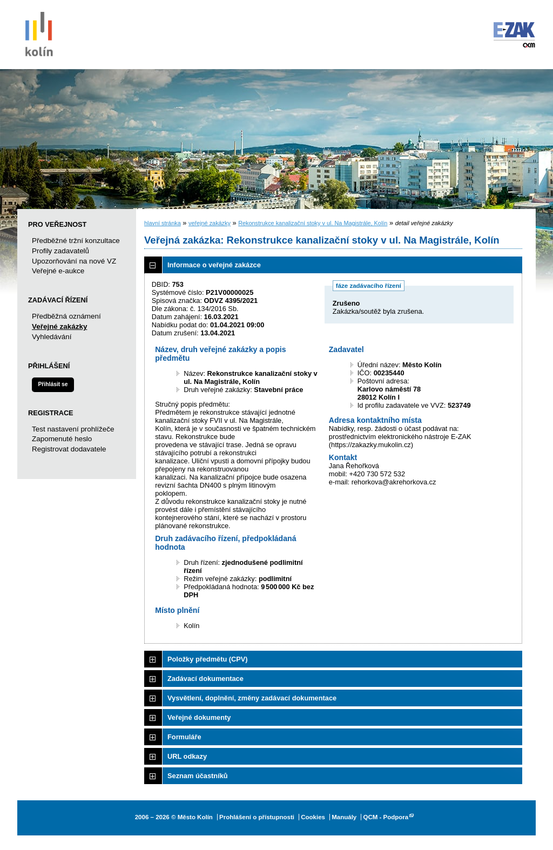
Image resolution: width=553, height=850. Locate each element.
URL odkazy (187, 756)
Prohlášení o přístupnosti (256, 817)
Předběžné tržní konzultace (76, 241)
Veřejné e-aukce (58, 271)
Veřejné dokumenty (199, 717)
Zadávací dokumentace (205, 678)
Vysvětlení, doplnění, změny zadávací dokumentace (251, 698)
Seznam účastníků (197, 776)
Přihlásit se (53, 384)
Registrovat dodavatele (69, 449)
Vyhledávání (51, 337)
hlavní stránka (162, 223)
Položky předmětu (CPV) (207, 659)
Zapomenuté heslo (62, 439)
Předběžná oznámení (66, 316)
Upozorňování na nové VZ (74, 261)
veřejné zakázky (209, 223)
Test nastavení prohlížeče (73, 429)
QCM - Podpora (385, 817)
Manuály (344, 817)
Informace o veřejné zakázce (214, 265)
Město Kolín (39, 32)
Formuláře (184, 737)
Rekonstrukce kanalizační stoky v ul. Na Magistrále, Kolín (312, 223)
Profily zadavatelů (60, 251)
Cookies (313, 817)
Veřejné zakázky (59, 326)
